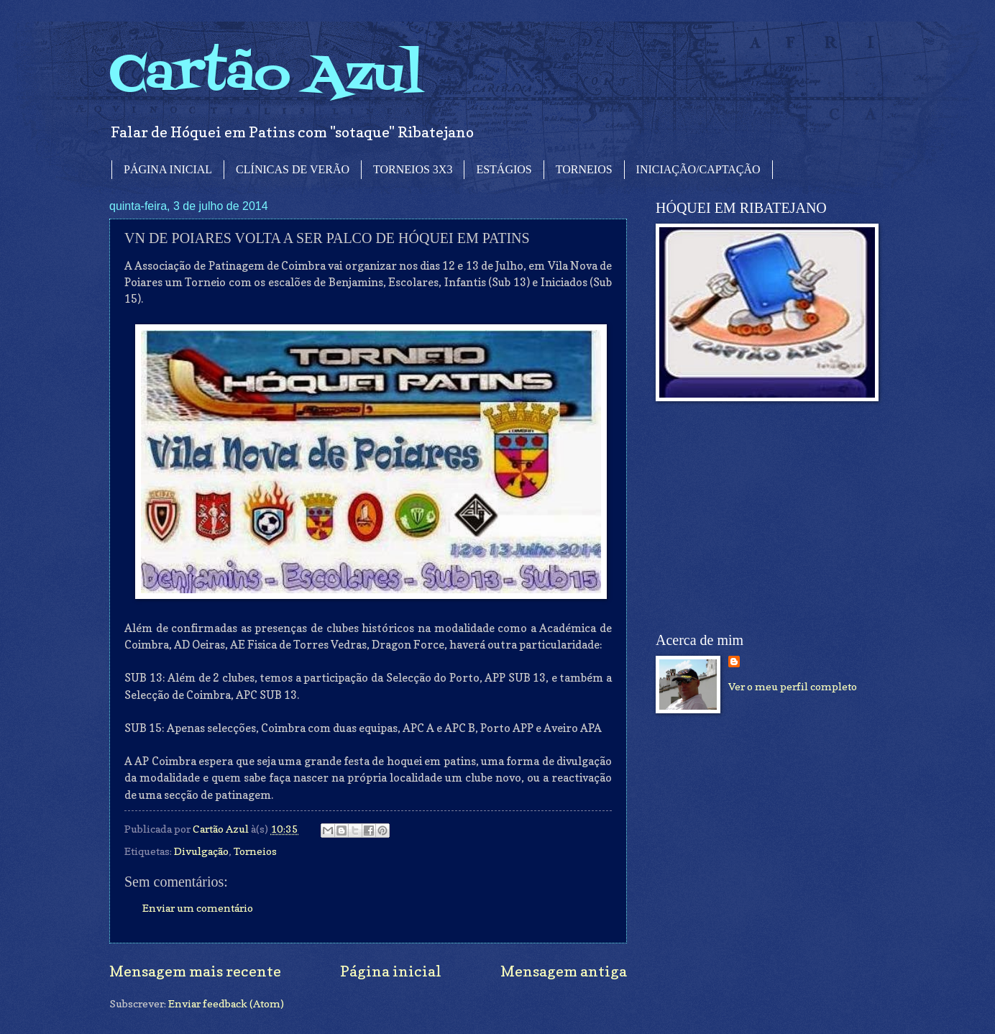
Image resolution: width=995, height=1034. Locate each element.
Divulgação (201, 851)
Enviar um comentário (197, 908)
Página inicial (390, 971)
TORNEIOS (584, 169)
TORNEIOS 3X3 (412, 169)
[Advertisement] (763, 517)
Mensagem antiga (563, 971)
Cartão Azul (266, 75)
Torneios (255, 851)
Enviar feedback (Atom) (226, 1003)
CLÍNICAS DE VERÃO (292, 169)
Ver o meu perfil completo (792, 686)
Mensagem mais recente (195, 971)
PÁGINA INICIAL (168, 169)
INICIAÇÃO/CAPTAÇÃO (698, 169)
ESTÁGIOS (503, 169)
